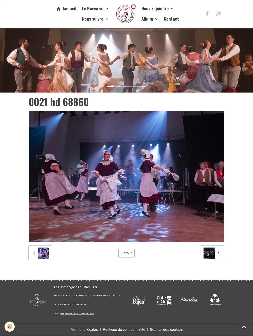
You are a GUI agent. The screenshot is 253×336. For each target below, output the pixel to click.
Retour (126, 253)
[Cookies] (10, 327)
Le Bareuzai (93, 8)
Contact (171, 18)
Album (147, 18)
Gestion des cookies (166, 329)
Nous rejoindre (155, 8)
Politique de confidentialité (124, 329)
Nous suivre (93, 18)
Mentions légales (84, 329)
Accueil (66, 8)
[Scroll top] (244, 327)
